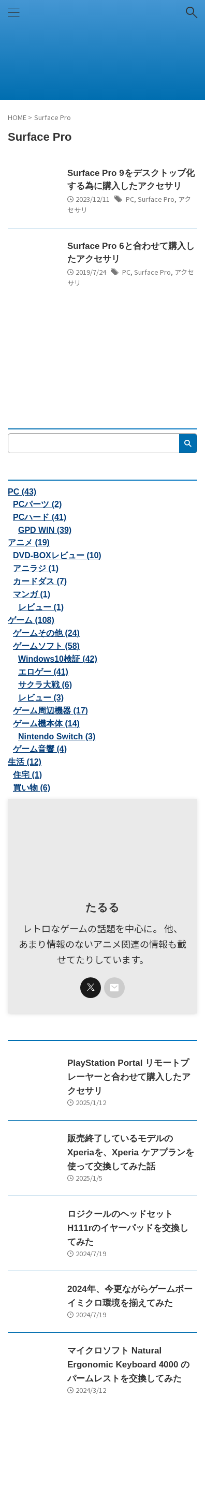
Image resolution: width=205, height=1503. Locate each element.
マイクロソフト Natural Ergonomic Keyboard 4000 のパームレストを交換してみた (128, 1364)
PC (130, 199)
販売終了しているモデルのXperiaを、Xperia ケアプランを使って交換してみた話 (130, 1152)
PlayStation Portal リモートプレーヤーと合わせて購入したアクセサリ (129, 1077)
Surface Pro (156, 199)
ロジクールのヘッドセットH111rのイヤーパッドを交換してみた (127, 1228)
